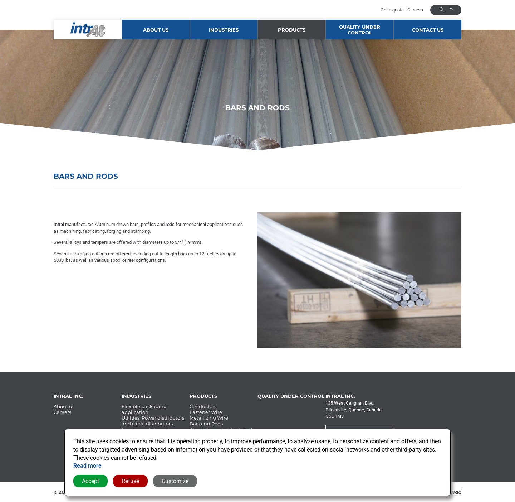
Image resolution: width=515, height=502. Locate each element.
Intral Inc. (68, 396)
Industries (224, 30)
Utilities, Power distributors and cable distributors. (153, 420)
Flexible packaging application (144, 409)
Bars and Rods (206, 423)
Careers (415, 10)
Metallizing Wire (209, 418)
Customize (175, 481)
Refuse (130, 481)
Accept (90, 481)
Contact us (427, 30)
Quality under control (359, 29)
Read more (87, 465)
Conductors (203, 406)
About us (155, 30)
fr (451, 10)
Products (291, 30)
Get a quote (392, 10)
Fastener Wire (206, 412)
